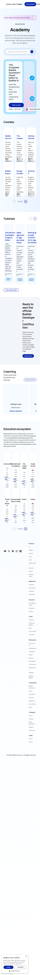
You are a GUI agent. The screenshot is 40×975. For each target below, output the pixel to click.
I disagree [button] (28, 967)
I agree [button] (11, 967)
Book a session (16, 411)
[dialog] (20, 964)
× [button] (36, 958)
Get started (30, 4)
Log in (20, 4)
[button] (20, 971)
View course (16, 105)
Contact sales (11, 4)
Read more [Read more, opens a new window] (30, 964)
